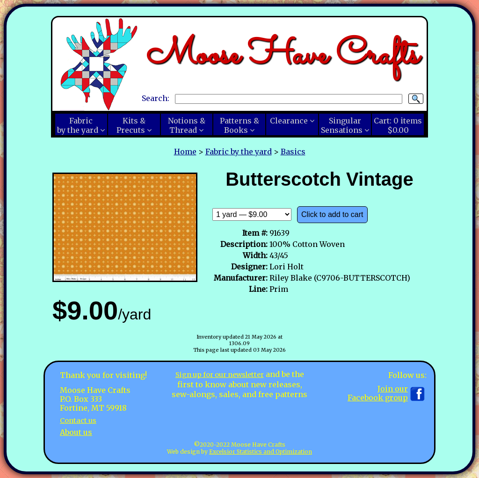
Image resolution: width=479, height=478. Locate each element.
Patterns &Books (239, 125)
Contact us (80, 420)
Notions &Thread (186, 125)
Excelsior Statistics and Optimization (260, 451)
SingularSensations (342, 125)
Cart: (398, 125)
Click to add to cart (332, 214)
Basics (293, 151)
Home (185, 151)
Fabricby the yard (77, 125)
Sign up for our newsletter (219, 374)
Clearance (289, 120)
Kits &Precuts (130, 125)
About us (76, 431)
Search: (155, 98)
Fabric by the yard (238, 151)
